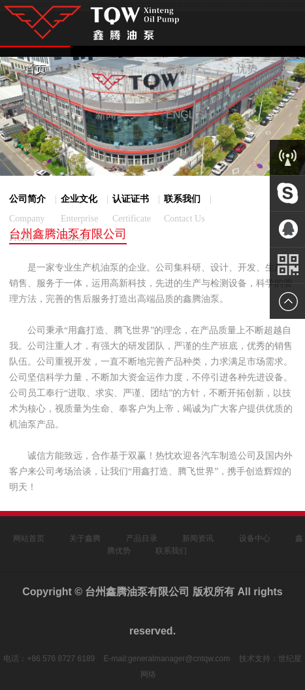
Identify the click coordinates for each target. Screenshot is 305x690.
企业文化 (89, 218)
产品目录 (141, 538)
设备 (35, 114)
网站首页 (28, 538)
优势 (246, 68)
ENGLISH (189, 114)
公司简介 (37, 218)
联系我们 (171, 550)
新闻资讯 (198, 538)
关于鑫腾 (85, 538)
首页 (35, 68)
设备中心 (254, 538)
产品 (176, 68)
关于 (105, 68)
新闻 (105, 114)
